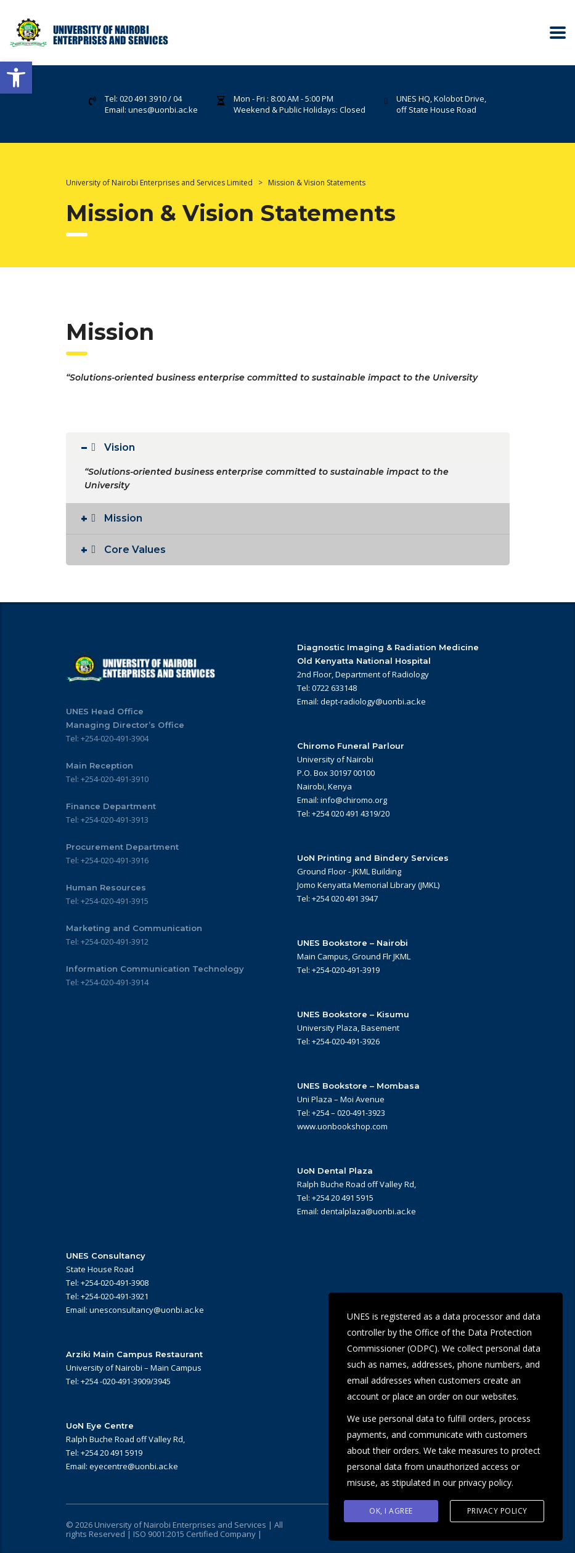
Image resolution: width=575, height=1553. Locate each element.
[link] (16, 78)
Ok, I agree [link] (391, 1511)
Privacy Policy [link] (497, 1511)
